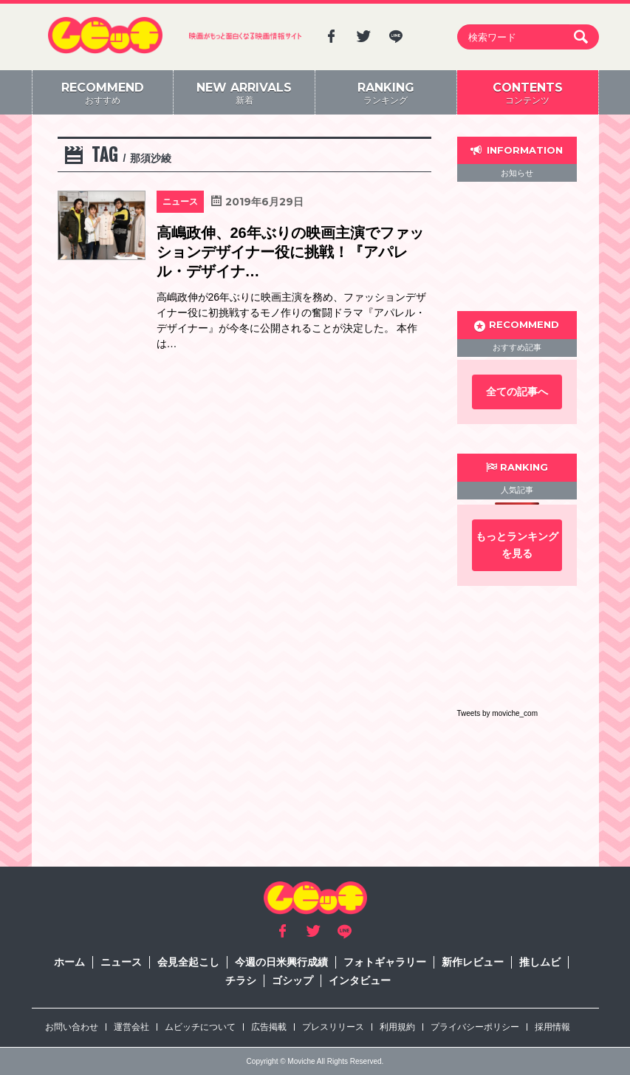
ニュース (121, 962)
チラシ (240, 980)
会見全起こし (188, 962)
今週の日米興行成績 (281, 962)
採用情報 (552, 1027)
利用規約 (397, 1027)
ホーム (69, 962)
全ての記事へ (517, 391)
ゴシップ (292, 980)
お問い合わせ (71, 1027)
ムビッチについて (200, 1027)
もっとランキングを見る (517, 544)
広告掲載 (269, 1027)
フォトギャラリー (384, 962)
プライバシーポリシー (475, 1027)
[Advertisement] (517, 246)
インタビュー (360, 980)
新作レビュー (473, 962)
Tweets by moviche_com (497, 713)
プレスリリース (333, 1027)
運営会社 (131, 1027)
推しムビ (540, 962)
